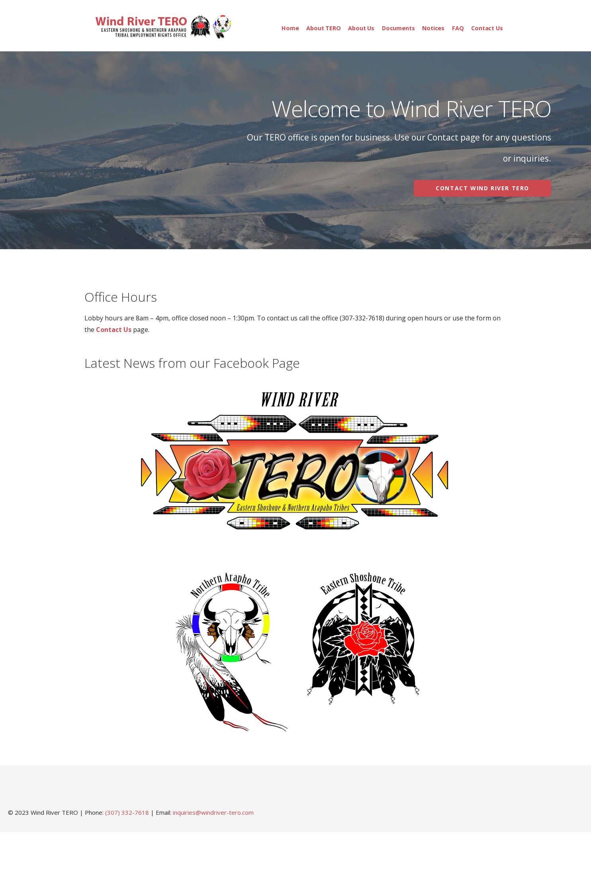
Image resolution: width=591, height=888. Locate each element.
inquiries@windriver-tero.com (213, 812)
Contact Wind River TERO (482, 188)
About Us (361, 28)
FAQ (458, 28)
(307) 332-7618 (127, 812)
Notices (433, 28)
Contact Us (487, 28)
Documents (398, 28)
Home (290, 28)
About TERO (323, 28)
